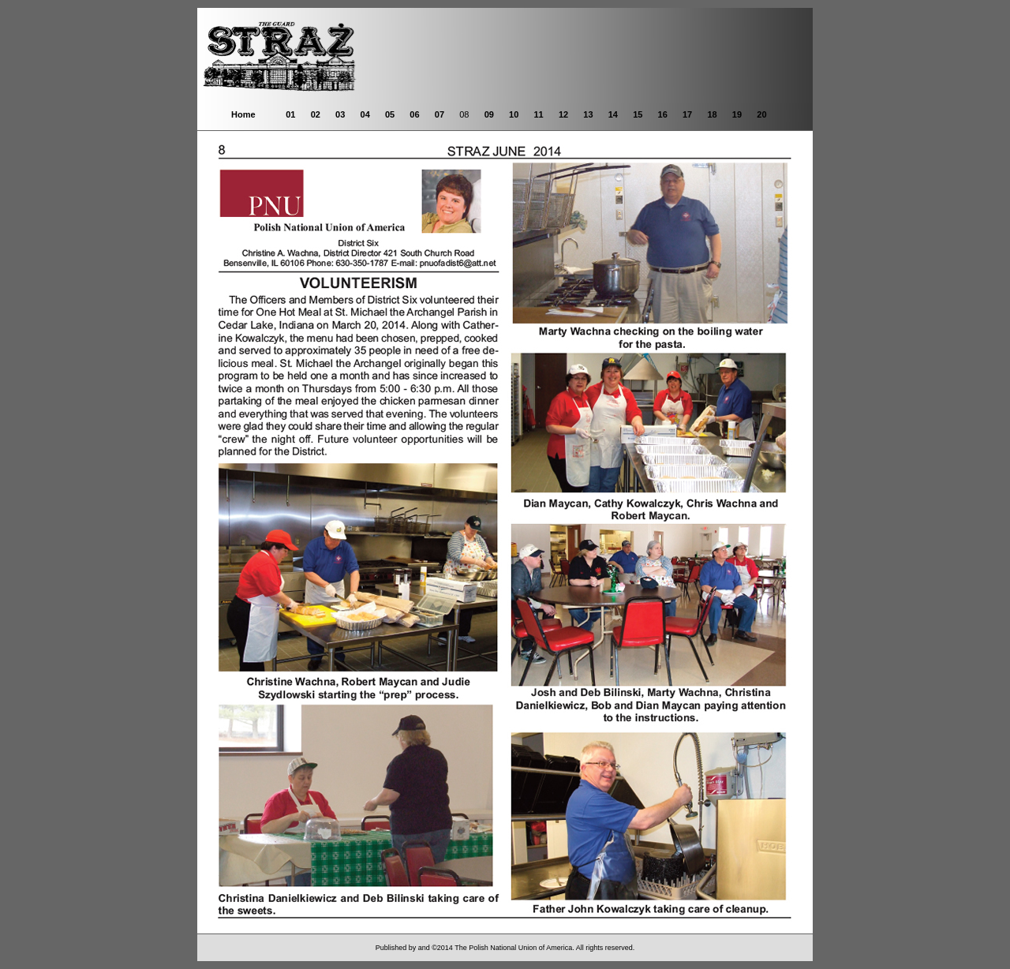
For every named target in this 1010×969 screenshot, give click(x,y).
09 (489, 114)
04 (365, 114)
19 (737, 114)
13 (588, 114)
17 (687, 114)
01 (290, 114)
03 (340, 114)
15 (637, 114)
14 (613, 114)
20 (761, 114)
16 (663, 114)
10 (513, 114)
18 (711, 114)
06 (414, 114)
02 (315, 114)
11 (538, 114)
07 (439, 114)
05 (390, 114)
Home (243, 114)
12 (563, 114)
